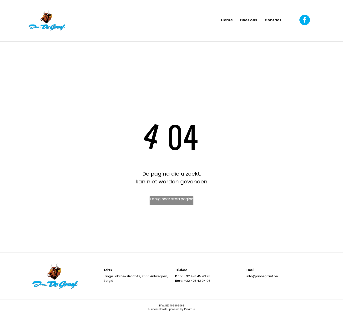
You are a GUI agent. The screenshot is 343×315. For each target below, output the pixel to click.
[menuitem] (226, 20)
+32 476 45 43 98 (197, 276)
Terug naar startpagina (171, 199)
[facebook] (304, 20)
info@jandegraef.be (262, 276)
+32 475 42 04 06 (197, 280)
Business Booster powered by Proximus (171, 309)
